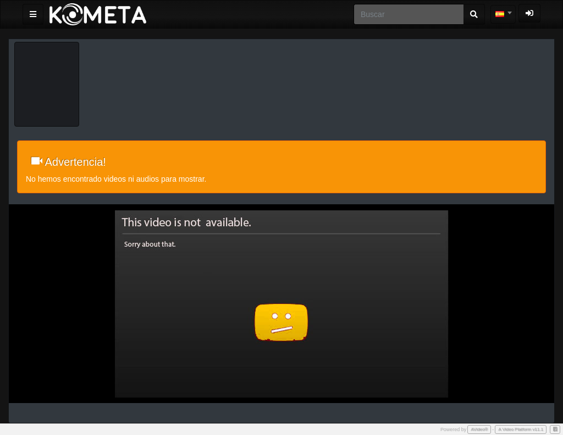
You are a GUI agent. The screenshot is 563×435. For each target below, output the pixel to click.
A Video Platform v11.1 (520, 429)
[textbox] (503, 14)
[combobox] (503, 14)
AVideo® (479, 429)
